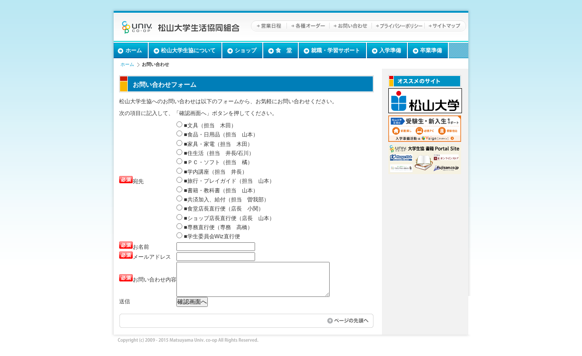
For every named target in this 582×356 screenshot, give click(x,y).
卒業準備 (431, 50)
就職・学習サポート (335, 50)
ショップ (245, 50)
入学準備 (390, 50)
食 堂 (284, 50)
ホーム (133, 50)
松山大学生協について (188, 50)
